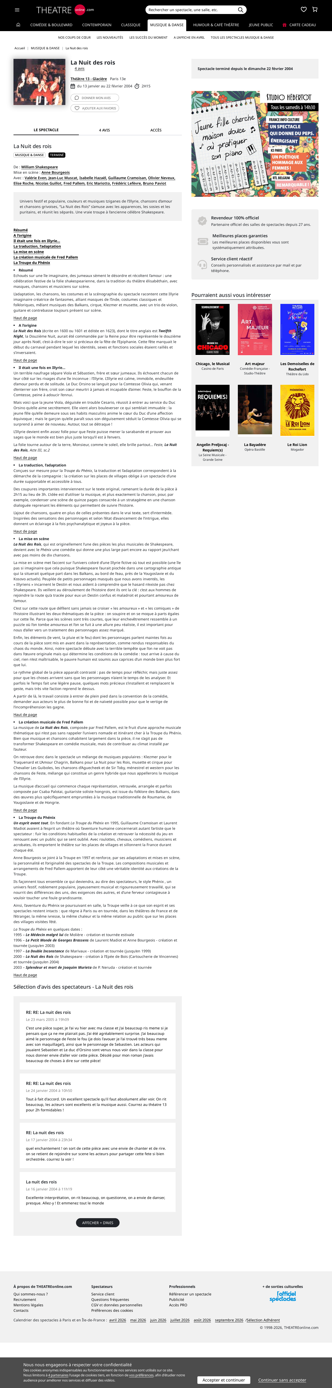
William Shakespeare (39, 166)
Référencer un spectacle (190, 1339)
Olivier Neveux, (161, 177)
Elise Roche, (23, 183)
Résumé (20, 229)
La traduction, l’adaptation (37, 246)
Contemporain (97, 24)
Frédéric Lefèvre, (127, 183)
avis (93, 98)
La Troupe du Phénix (31, 262)
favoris (95, 108)
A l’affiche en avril (189, 37)
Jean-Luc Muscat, (63, 177)
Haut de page (25, 317)
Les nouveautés (110, 37)
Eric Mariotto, (99, 183)
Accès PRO (178, 1350)
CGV (94, 1350)
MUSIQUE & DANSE (29, 155)
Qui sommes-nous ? (30, 1339)
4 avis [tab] (104, 130)
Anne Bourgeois (56, 172)
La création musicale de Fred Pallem (45, 257)
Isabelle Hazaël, (93, 177)
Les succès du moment (148, 37)
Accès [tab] (156, 130)
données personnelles (123, 1350)
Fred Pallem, (75, 183)
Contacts (21, 1355)
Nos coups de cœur (74, 37)
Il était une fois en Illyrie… (36, 240)
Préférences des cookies (112, 1355)
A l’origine (22, 235)
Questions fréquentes (110, 1344)
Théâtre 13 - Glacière (89, 78)
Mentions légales (28, 1350)
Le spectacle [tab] (46, 129)
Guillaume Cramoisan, (127, 177)
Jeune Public (261, 24)
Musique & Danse (167, 24)
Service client (102, 1339)
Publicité (176, 1344)
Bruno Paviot (154, 183)
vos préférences (141, 1375)
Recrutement (24, 1344)
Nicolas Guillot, (49, 183)
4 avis (80, 68)
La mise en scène (28, 251)
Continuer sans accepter (282, 1380)
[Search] (190, 9)
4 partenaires (58, 1375)
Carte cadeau (299, 24)
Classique (131, 24)
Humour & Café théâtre (216, 24)
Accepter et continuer (224, 1380)
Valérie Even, (36, 177)
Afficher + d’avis (97, 1222)
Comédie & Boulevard (51, 24)
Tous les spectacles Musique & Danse (242, 37)
